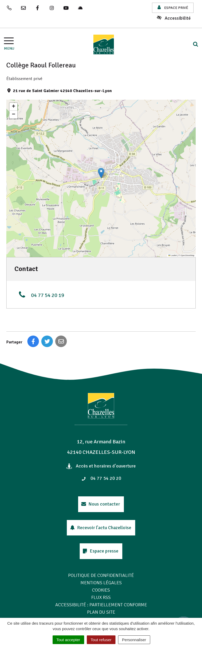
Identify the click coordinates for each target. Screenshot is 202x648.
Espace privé (173, 7)
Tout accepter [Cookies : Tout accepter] (68, 640)
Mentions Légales (101, 583)
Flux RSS (101, 597)
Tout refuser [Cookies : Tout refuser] (101, 640)
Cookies (101, 590)
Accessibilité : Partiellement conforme (101, 605)
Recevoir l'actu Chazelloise (100, 527)
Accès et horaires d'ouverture (101, 466)
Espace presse (101, 551)
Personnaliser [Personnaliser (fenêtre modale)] (134, 640)
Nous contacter (100, 504)
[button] (101, 173)
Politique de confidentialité (101, 575)
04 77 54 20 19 (40, 295)
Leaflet (172, 255)
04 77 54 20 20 (101, 478)
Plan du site (101, 612)
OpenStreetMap (187, 255)
